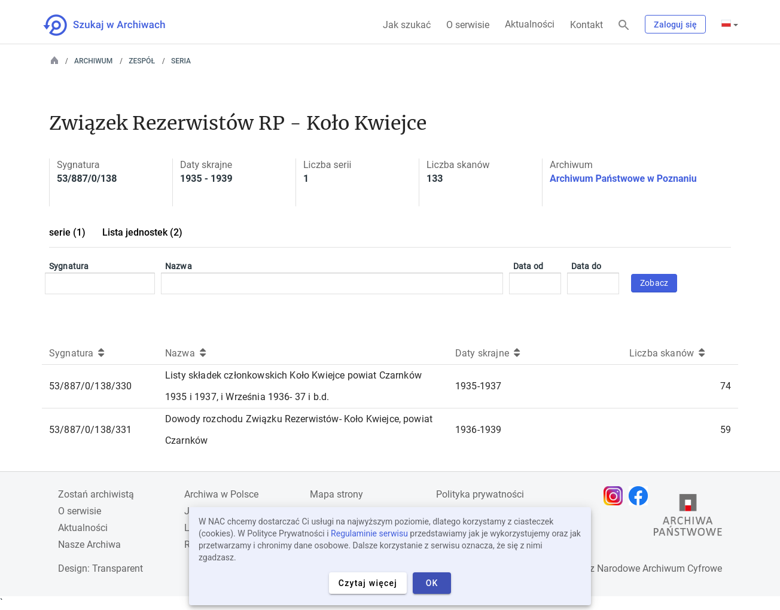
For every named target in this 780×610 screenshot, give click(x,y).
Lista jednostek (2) (142, 232)
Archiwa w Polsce (221, 494)
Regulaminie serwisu (369, 533)
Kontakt (586, 24)
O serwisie (467, 24)
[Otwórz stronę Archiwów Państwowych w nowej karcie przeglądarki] (688, 518)
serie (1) (67, 232)
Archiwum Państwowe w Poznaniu (623, 178)
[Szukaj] (624, 25)
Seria (181, 61)
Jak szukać (407, 24)
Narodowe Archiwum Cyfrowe (659, 568)
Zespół (142, 61)
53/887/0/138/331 (90, 429)
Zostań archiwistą (96, 494)
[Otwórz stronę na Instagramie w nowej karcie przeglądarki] (616, 495)
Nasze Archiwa (89, 544)
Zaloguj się (675, 24)
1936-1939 (478, 429)
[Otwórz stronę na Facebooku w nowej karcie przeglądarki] (641, 495)
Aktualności (529, 24)
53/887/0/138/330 (90, 386)
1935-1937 (478, 386)
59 (725, 429)
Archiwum (93, 61)
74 (725, 386)
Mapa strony (336, 494)
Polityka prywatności (480, 494)
